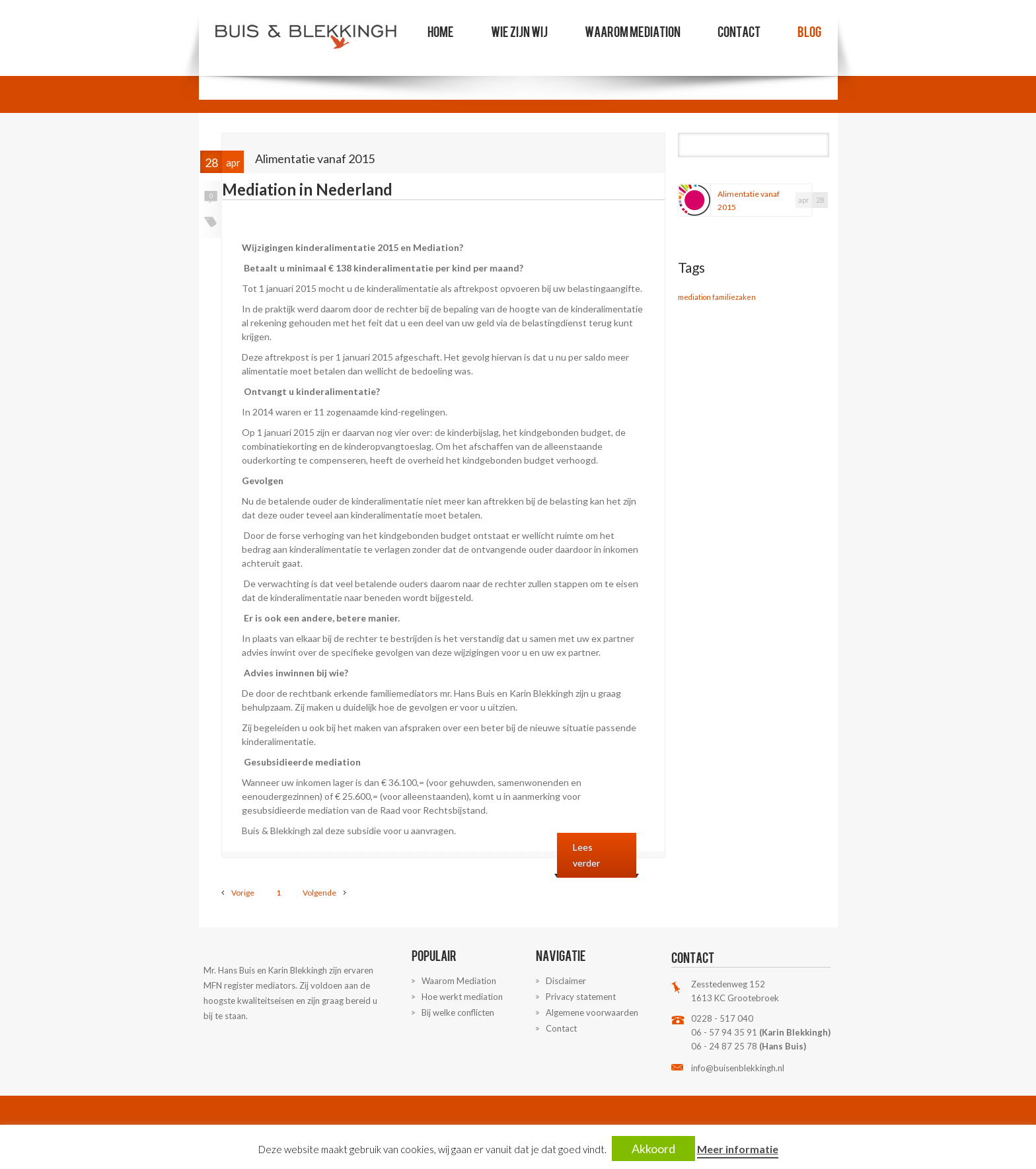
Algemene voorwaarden (592, 1012)
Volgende (319, 893)
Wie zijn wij (519, 31)
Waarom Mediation (633, 31)
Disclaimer (566, 980)
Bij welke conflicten (458, 1012)
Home (440, 31)
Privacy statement (581, 996)
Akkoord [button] (653, 1148)
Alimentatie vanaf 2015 (749, 200)
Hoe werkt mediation (462, 996)
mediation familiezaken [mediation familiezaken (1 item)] (717, 297)
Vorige (242, 893)
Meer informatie (737, 1149)
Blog (809, 31)
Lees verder (586, 854)
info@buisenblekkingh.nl (737, 1068)
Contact (739, 31)
